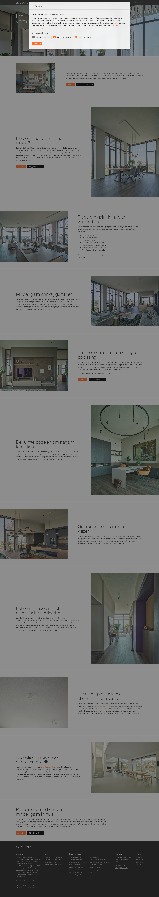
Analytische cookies (64, 37)
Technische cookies (43, 37)
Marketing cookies (85, 37)
